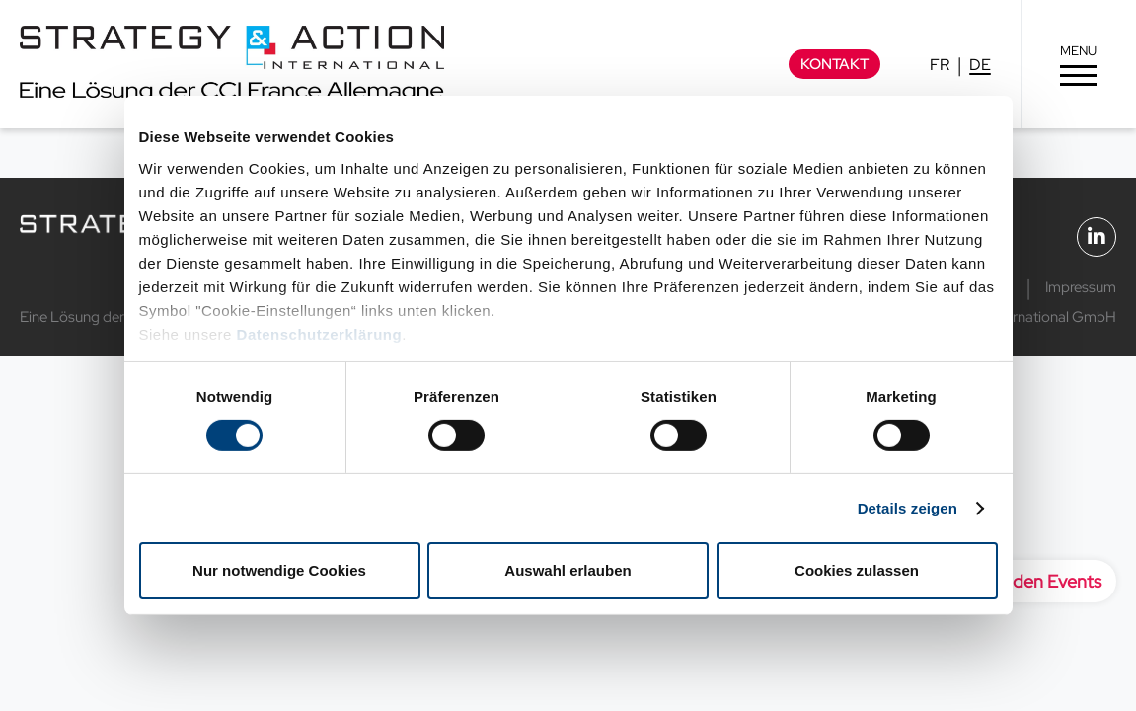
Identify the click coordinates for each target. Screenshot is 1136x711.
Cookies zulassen (857, 570)
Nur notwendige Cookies (279, 570)
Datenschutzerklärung (320, 333)
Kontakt (834, 64)
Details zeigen (907, 508)
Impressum (1080, 287)
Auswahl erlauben (567, 570)
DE (980, 64)
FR (939, 64)
